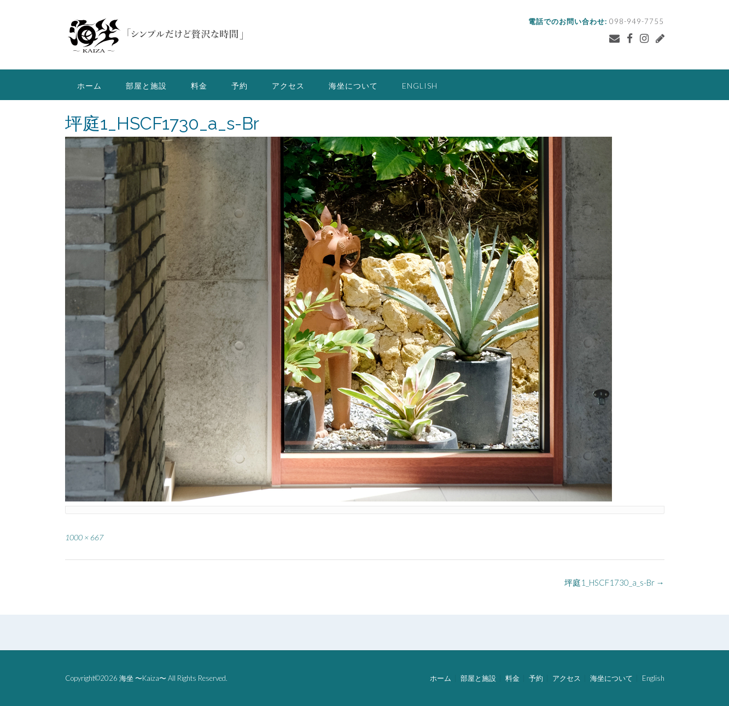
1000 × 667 (84, 537)
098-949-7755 (636, 21)
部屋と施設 (146, 85)
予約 (239, 85)
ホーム (89, 85)
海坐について (353, 85)
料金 (199, 85)
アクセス (288, 85)
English (420, 85)
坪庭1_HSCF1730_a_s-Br (614, 582)
